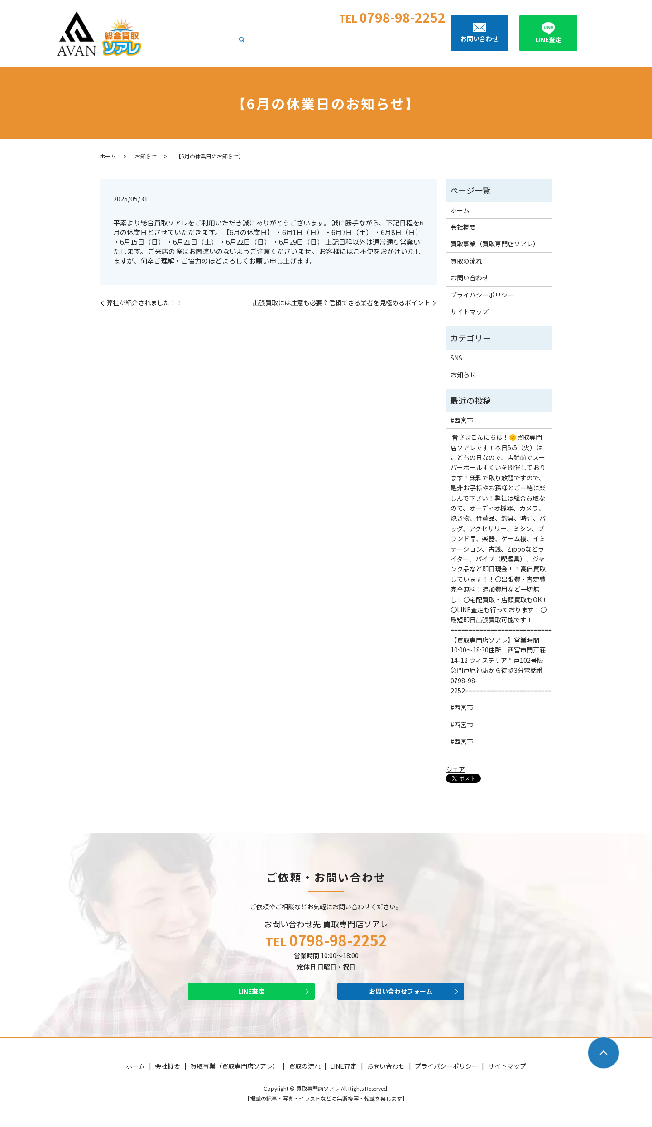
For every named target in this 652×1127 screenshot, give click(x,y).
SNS (456, 357)
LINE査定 (418, 43)
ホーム (224, 43)
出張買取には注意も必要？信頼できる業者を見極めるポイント (341, 302)
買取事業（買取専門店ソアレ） (316, 43)
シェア (455, 769)
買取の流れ (383, 43)
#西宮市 (462, 420)
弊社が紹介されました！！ (144, 302)
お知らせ (146, 156)
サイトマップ (470, 311)
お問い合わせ (470, 277)
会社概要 (253, 43)
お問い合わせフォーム (400, 992)
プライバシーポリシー (482, 294)
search (441, 44)
